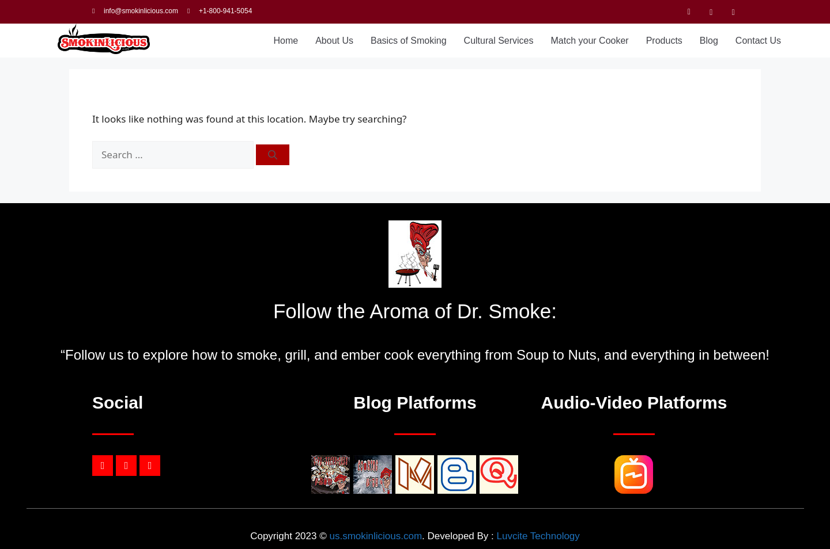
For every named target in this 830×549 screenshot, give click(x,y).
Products (664, 40)
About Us (334, 40)
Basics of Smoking (409, 40)
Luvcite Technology (538, 536)
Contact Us (758, 40)
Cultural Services (499, 40)
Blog (709, 40)
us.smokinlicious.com (375, 536)
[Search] (272, 154)
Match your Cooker (590, 40)
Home (285, 40)
